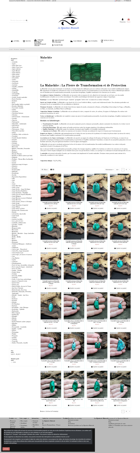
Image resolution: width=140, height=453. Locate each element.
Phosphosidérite (16, 263)
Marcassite (15, 229)
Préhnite (14, 274)
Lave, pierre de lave (17, 221)
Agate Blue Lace (17, 65)
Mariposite (15, 231)
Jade (13, 180)
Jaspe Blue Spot (16, 185)
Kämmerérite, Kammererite (20, 210)
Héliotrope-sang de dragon (19, 164)
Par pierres (14, 58)
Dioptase (14, 141)
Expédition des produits (36, 426)
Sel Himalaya (16, 304)
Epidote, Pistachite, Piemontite (21, 148)
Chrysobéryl (15, 125)
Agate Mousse (16, 71)
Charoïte (14, 120)
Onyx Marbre (15, 258)
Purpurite (15, 277)
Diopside (14, 139)
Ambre (14, 79)
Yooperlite (15, 341)
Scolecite (14, 300)
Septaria (14, 305)
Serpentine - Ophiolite (18, 309)
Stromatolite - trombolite (19, 327)
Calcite (14, 109)
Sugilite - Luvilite (17, 328)
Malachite (15, 226)
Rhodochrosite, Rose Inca (19, 290)
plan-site (54, 0)
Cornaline (15, 136)
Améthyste (15, 83)
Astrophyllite (16, 93)
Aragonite (15, 92)
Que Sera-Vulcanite (17, 288)
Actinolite (15, 62)
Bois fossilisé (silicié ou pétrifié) (21, 104)
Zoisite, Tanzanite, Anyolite (20, 343)
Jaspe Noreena (16, 199)
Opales (14, 259)
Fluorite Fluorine (17, 154)
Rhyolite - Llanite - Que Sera (20, 295)
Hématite (14, 168)
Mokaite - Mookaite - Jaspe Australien (23, 233)
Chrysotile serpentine (18, 131)
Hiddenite (15, 171)
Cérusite (14, 118)
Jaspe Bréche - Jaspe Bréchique (21, 189)
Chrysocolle (15, 127)
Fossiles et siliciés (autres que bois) (22, 155)
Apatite (14, 88)
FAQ (69, 422)
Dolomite (14, 143)
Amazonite (15, 81)
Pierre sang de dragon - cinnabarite (22, 267)
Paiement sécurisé (35, 421)
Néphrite (14, 240)
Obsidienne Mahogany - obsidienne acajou (22, 244)
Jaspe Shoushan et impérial (20, 205)
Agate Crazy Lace (17, 67)
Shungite (14, 316)
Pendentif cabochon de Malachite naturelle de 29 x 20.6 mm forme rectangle (74, 242)
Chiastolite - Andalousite (19, 124)
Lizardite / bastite (17, 224)
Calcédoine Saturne (17, 113)
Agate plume (16, 74)
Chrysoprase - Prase (18, 129)
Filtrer (45, 169)
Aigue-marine (16, 76)
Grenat (14, 162)
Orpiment (14, 261)
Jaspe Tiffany (16, 207)
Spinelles (14, 323)
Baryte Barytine (16, 99)
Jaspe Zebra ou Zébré (18, 208)
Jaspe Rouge (16, 203)
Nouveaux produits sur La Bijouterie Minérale (13, 424)
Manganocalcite (16, 228)
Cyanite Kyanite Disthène (19, 138)
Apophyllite (15, 90)
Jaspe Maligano (16, 196)
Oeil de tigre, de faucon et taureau (22, 254)
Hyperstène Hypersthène (19, 177)
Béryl (13, 102)
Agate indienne (16, 69)
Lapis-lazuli (15, 215)
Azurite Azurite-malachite (19, 97)
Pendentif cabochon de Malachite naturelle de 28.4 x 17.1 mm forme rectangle (50, 282)
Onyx (13, 256)
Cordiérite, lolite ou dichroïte (20, 134)
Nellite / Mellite (16, 237)
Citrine (14, 132)
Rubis (13, 297)
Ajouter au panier (51, 208)
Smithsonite (15, 314)
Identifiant (24, 423)
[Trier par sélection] (110, 169)
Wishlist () (127, 0)
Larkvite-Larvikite (17, 219)
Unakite (14, 337)
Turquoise (15, 336)
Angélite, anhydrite (17, 86)
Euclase (14, 150)
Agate (14, 63)
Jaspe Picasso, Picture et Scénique (22, 201)
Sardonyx (14, 298)
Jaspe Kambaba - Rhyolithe (20, 192)
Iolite (13, 178)
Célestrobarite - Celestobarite (20, 116)
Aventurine (15, 95)
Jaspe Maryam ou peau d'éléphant (22, 198)
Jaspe (13, 184)
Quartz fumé (15, 282)
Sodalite (14, 320)
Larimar (14, 217)
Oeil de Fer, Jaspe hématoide (20, 251)
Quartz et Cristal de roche (19, 281)
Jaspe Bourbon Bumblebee (19, 191)
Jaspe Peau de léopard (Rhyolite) (21, 194)
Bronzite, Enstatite (17, 106)
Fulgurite (14, 157)
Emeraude (15, 146)
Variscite (14, 339)
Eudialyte (15, 152)
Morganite (15, 235)
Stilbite (14, 325)
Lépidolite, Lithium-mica (19, 222)
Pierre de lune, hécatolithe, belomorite (23, 265)
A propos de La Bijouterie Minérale (17, 0)
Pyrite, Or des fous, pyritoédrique (21, 279)
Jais (13, 182)
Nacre (13, 238)
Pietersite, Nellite (17, 275)
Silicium (14, 318)
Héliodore (14, 166)
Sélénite (14, 302)
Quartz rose (15, 284)
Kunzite (14, 212)
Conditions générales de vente (117, 423)
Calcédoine (15, 111)
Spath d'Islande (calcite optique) (21, 321)
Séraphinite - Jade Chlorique (20, 307)
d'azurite (64, 153)
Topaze (14, 330)
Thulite (14, 334)
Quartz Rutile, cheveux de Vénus (21, 286)
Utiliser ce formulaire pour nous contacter (120, 425)
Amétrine (14, 85)
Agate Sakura (16, 72)
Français (118, 0)
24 (117, 169)
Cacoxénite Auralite (17, 108)
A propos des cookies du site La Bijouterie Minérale (39, 0)
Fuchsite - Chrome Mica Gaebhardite (22, 159)
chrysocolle (43, 155)
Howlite (14, 175)
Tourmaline (15, 332)
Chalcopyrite (15, 122)
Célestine (14, 115)
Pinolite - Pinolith (17, 270)
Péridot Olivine (16, 272)
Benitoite (14, 101)
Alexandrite (15, 78)
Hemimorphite (16, 169)
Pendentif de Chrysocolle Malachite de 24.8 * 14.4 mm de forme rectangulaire (74, 322)
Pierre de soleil (16, 268)
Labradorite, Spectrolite (19, 214)
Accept (6, 448)
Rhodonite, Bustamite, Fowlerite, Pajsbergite (21, 292)
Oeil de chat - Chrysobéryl (19, 249)
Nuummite (15, 242)
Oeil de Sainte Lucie (17, 252)
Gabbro (14, 161)
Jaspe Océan (15, 187)
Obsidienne (15, 247)
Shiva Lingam (16, 313)
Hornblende (15, 173)
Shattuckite (15, 311)
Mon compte (24, 421)
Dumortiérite (15, 145)
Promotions (71, 423)
